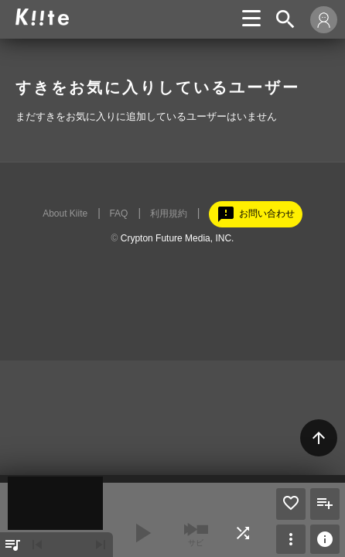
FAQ (118, 213)
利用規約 (168, 213)
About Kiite (65, 213)
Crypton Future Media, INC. (177, 238)
